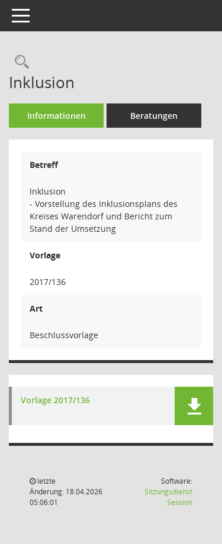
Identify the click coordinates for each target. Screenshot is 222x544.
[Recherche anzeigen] (19, 62)
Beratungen (154, 115)
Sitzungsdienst (168, 497)
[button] (194, 406)
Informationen (56, 115)
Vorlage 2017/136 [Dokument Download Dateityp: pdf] (55, 401)
